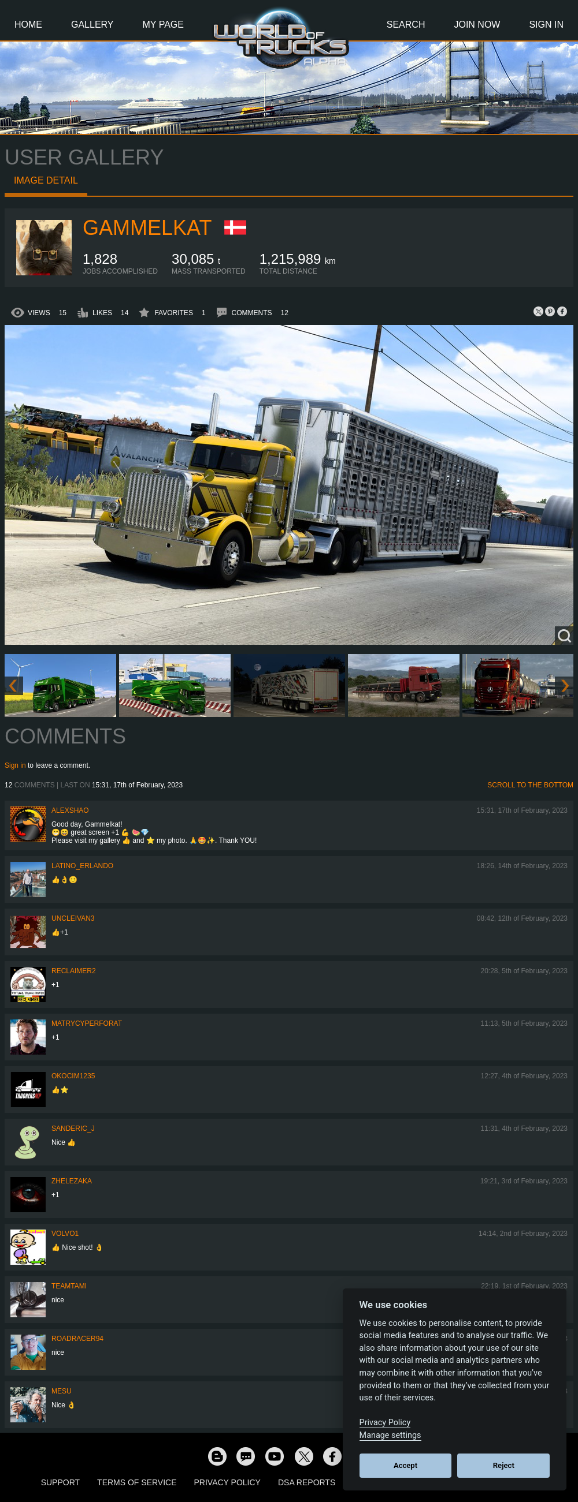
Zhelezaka (71, 1181)
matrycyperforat (86, 1023)
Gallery (92, 24)
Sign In (546, 24)
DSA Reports (306, 1482)
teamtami (69, 1286)
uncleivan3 (72, 918)
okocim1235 (73, 1076)
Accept (405, 1465)
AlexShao (70, 810)
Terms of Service (136, 1482)
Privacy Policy (227, 1482)
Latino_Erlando (82, 866)
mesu (61, 1391)
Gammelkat (147, 228)
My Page (163, 24)
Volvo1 (65, 1234)
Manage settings (390, 1435)
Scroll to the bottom (530, 785)
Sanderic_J (73, 1128)
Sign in (15, 765)
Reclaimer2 (73, 971)
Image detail (46, 180)
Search (406, 24)
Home (28, 24)
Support (60, 1482)
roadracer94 (77, 1339)
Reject (503, 1465)
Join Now (477, 24)
